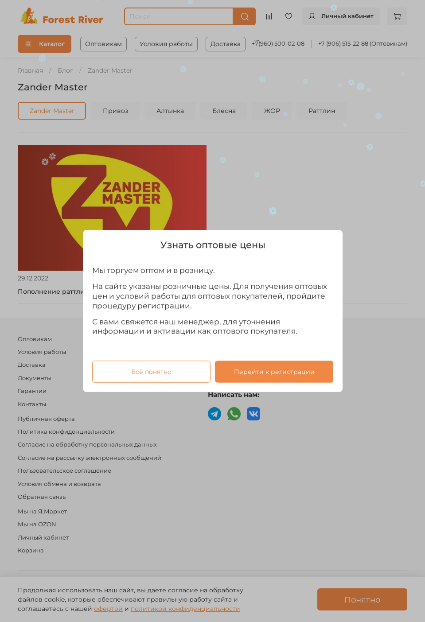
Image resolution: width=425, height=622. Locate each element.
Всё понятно (151, 372)
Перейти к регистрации (274, 372)
